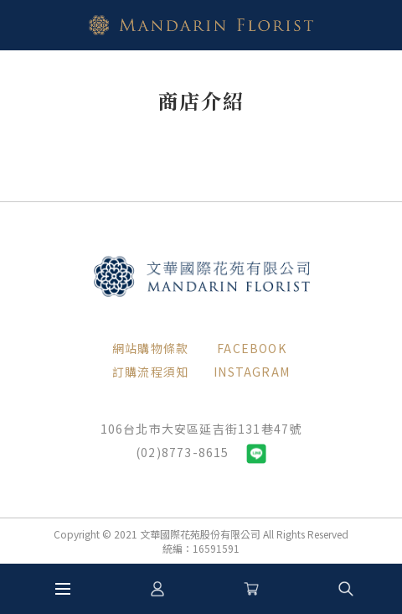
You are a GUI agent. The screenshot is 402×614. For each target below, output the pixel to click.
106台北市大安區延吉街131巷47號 (201, 428)
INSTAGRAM (252, 371)
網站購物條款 (150, 348)
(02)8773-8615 (182, 452)
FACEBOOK (251, 348)
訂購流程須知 (150, 371)
